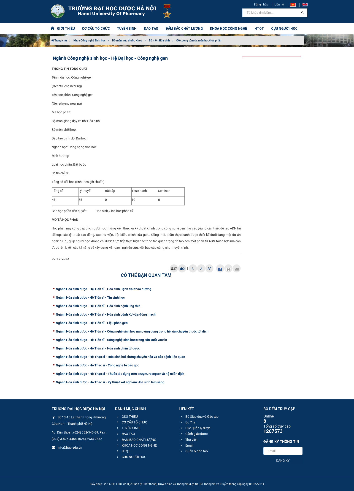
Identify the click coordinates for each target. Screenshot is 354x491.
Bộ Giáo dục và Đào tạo (199, 416)
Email (186, 445)
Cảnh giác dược (193, 434)
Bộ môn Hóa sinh (159, 40)
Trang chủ (59, 40)
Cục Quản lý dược (194, 428)
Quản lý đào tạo (193, 451)
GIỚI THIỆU (66, 29)
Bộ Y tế (187, 422)
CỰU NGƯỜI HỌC (284, 29)
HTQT (259, 29)
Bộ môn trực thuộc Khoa (127, 40)
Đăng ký (283, 460)
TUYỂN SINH (127, 29)
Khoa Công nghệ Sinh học (89, 40)
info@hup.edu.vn (67, 447)
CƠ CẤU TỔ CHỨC (96, 29)
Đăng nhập (261, 4)
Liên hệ (279, 4)
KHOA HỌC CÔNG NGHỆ (228, 29)
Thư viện (188, 440)
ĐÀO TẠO (151, 29)
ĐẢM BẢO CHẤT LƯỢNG (184, 29)
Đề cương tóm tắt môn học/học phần (198, 40)
